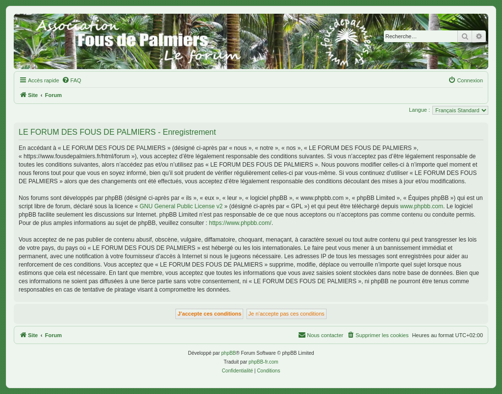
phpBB (228, 353)
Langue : (419, 110)
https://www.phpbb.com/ (240, 223)
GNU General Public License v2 (181, 206)
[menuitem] (71, 80)
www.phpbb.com (421, 206)
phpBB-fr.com (263, 362)
